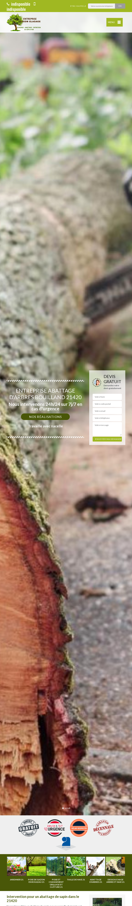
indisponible (18, 4)
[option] (66, 453)
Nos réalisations (45, 417)
